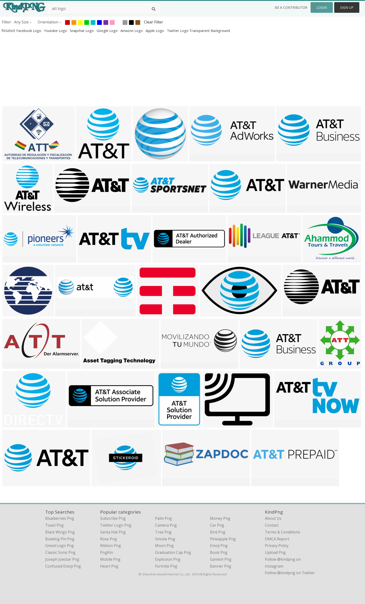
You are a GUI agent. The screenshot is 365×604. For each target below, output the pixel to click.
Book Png (218, 552)
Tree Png (163, 532)
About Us (273, 518)
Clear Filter (153, 22)
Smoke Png (165, 539)
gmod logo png (59, 545)
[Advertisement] (142, 69)
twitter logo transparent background (198, 30)
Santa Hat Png (113, 532)
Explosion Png (167, 559)
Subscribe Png (113, 518)
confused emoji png (63, 566)
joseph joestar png (62, 559)
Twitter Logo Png (115, 525)
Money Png (220, 518)
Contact (272, 525)
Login (321, 7)
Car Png (217, 525)
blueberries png (59, 518)
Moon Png (164, 545)
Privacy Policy (277, 545)
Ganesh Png (220, 559)
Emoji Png (219, 545)
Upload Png (275, 552)
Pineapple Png (223, 539)
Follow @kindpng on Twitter (290, 572)
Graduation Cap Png (173, 552)
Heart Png (109, 566)
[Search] (153, 9)
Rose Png (108, 539)
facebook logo (29, 30)
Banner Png (220, 566)
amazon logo (132, 30)
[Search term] (104, 8)
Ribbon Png (110, 545)
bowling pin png (59, 539)
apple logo (155, 30)
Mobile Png (110, 559)
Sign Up (346, 7)
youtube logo (56, 30)
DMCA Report (277, 539)
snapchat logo (82, 30)
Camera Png (166, 525)
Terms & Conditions (282, 532)
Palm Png (163, 518)
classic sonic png (60, 552)
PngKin (106, 552)
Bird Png (217, 532)
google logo (108, 30)
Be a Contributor (291, 7)
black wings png (60, 532)
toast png (54, 525)
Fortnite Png (166, 566)
